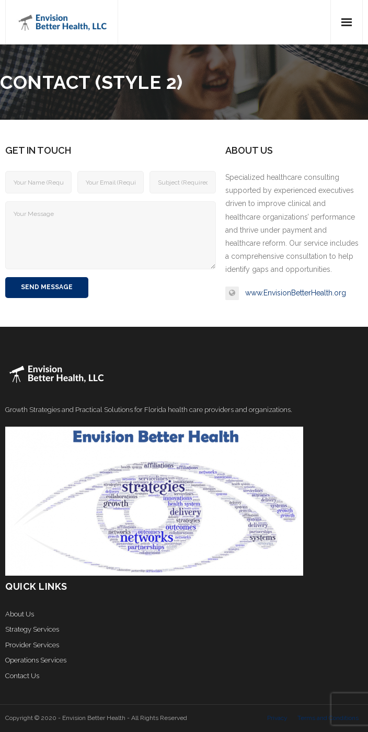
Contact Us (22, 676)
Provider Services (32, 645)
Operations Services (35, 660)
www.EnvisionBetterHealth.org (295, 293)
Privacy (277, 718)
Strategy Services (32, 629)
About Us (19, 614)
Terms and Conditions (328, 718)
